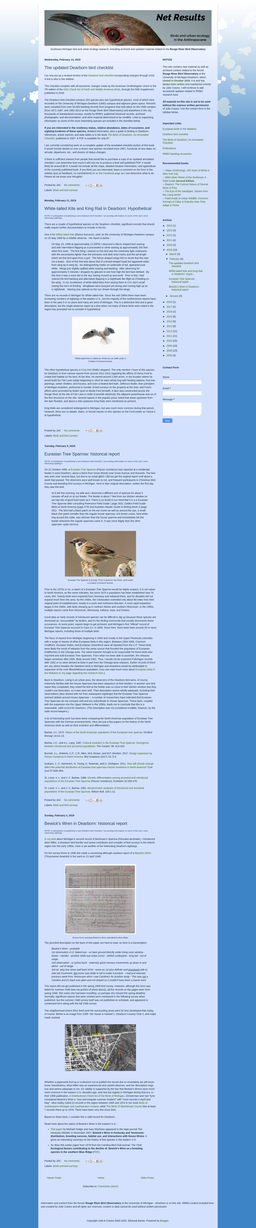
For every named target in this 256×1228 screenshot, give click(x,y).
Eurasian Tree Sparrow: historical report (82, 454)
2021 (170, 240)
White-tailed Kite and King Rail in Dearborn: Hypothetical (97, 208)
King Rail (86, 369)
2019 (170, 249)
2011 (170, 336)
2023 (170, 230)
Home (101, 1177)
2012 (170, 331)
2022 (170, 235)
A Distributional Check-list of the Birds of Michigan (96, 1095)
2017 (170, 306)
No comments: (72, 185)
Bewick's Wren (143, 853)
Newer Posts (54, 1177)
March (173, 254)
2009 (170, 345)
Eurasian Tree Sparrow (83, 469)
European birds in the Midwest (179, 128)
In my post (50, 839)
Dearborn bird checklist (101, 75)
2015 (170, 316)
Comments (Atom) (108, 1186)
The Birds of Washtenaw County (124, 1106)
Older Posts (147, 1177)
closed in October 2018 (176, 80)
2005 (170, 355)
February (174, 258)
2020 (170, 245)
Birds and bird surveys (65, 190)
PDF (96, 1152)
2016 (170, 311)
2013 (170, 326)
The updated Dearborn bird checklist (78, 67)
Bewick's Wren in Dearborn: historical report (85, 823)
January (174, 295)
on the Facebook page (108, 173)
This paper (57, 1129)
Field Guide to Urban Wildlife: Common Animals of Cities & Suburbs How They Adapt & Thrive (185, 202)
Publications (169, 148)
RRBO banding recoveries (177, 153)
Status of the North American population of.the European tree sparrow (103, 732)
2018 (170, 302)
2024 (170, 225)
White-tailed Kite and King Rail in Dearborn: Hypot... (185, 272)
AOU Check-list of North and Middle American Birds (91, 89)
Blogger (164, 1220)
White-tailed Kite (65, 234)
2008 (170, 350)
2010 (170, 340)
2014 (170, 321)
